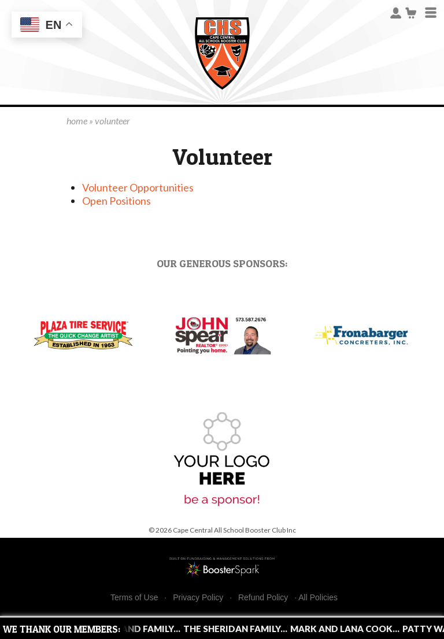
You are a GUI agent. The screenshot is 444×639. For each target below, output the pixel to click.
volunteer (112, 120)
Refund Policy (263, 597)
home (76, 120)
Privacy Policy (198, 597)
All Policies (318, 597)
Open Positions (116, 200)
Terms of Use (134, 597)
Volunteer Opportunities (138, 187)
